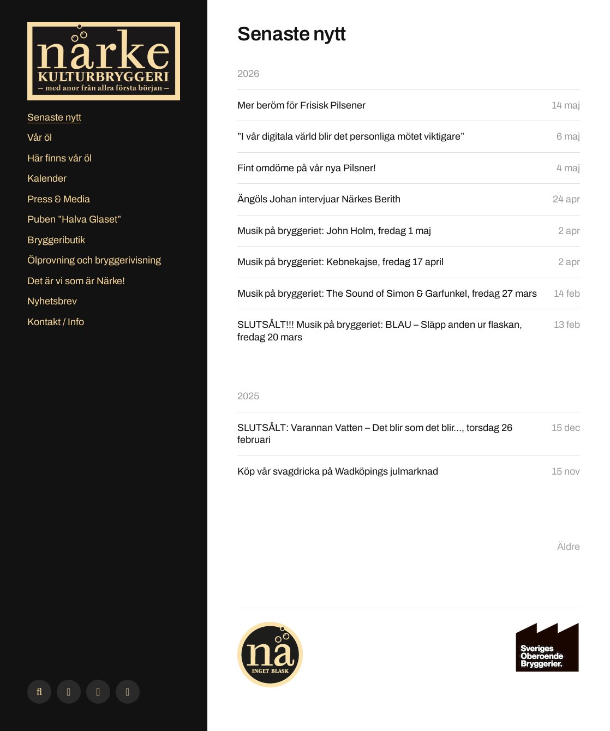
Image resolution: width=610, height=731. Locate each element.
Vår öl (39, 137)
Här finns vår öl (59, 158)
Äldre (568, 546)
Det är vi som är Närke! (76, 280)
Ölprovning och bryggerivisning (94, 260)
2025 (248, 396)
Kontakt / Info (55, 321)
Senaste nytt (54, 117)
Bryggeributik (56, 240)
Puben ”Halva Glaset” (74, 219)
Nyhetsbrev (52, 301)
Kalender (47, 178)
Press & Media (58, 199)
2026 (248, 73)
